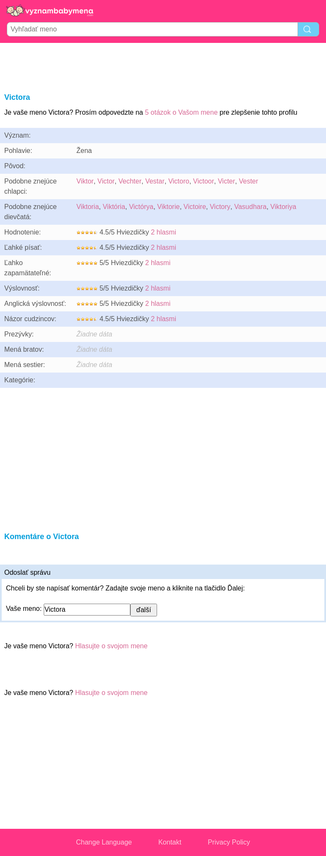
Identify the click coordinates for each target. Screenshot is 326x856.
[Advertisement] (163, 66)
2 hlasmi (163, 232)
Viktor (85, 181)
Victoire (194, 206)
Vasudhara (250, 206)
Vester (248, 181)
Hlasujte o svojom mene (111, 646)
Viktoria (87, 206)
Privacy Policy (229, 842)
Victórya (141, 206)
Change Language (104, 842)
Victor (106, 181)
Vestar (154, 181)
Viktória (114, 206)
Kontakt (169, 842)
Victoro (178, 181)
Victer (226, 181)
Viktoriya (283, 206)
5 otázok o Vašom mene (181, 112)
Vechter (129, 181)
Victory (220, 206)
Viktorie (168, 206)
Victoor (203, 181)
